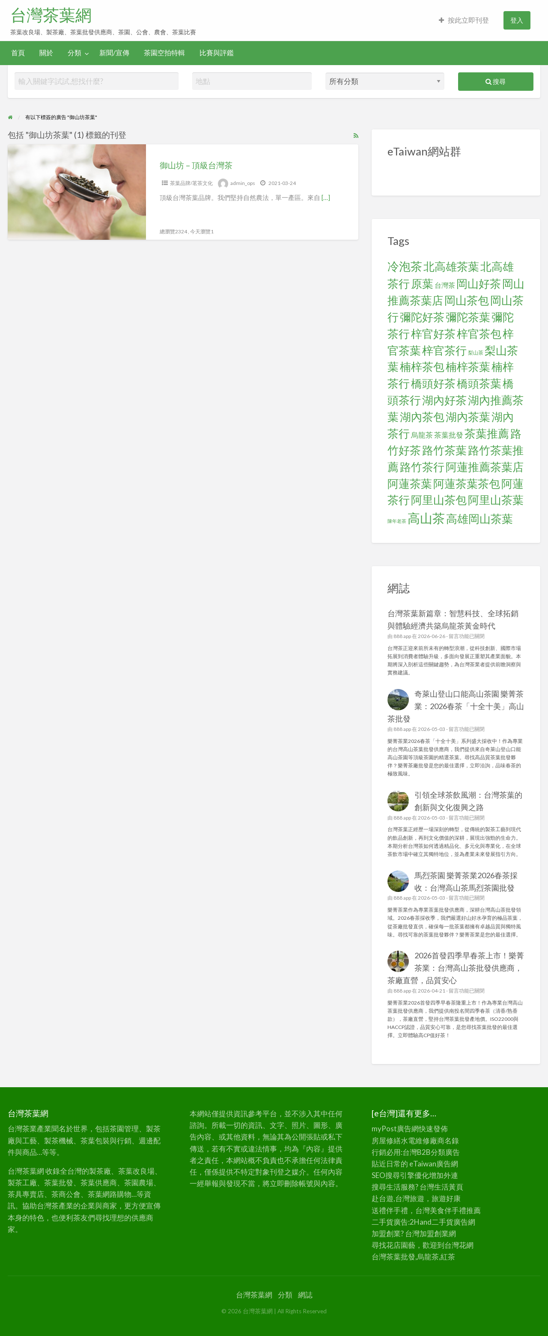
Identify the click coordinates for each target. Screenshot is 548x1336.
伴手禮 (455, 1210)
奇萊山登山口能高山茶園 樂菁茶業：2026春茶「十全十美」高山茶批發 (455, 706)
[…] (326, 197)
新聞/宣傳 (114, 53)
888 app (402, 636)
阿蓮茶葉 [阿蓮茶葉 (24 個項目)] (409, 483)
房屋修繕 (386, 1140)
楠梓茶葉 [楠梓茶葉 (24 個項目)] (468, 366)
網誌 (305, 1294)
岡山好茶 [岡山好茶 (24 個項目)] (478, 283)
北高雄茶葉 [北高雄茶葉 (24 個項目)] (451, 266)
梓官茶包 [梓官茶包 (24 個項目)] (479, 333)
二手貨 (442, 1221)
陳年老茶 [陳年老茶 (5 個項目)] (396, 521)
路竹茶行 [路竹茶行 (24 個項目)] (422, 467)
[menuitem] (464, 20)
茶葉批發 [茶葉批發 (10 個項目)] (448, 434)
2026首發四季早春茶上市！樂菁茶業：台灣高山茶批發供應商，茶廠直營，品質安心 (455, 968)
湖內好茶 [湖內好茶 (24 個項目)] (444, 400)
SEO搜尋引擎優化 (400, 1175)
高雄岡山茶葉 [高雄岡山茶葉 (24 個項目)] (479, 518)
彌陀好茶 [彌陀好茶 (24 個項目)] (422, 317)
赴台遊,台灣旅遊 (398, 1198)
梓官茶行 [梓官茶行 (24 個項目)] (444, 350)
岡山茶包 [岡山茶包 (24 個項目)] (466, 300)
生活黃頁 (448, 1186)
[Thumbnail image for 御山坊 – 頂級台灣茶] (77, 192)
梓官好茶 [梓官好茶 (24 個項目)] (433, 333)
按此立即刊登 (464, 20)
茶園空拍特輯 (164, 53)
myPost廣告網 (395, 1128)
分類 (74, 53)
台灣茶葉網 (51, 15)
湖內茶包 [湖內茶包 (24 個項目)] (422, 416)
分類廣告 (445, 1152)
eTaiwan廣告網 (433, 1163)
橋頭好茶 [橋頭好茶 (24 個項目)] (433, 383)
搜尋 (495, 81)
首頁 (18, 53)
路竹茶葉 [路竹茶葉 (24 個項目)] (444, 450)
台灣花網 (459, 1245)
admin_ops (242, 183)
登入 (516, 20)
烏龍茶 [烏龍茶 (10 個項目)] (422, 434)
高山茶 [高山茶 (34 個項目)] (426, 517)
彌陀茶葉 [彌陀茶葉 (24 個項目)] (468, 317)
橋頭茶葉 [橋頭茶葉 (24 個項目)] (479, 383)
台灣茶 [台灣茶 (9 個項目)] (445, 285)
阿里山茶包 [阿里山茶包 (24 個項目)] (439, 500)
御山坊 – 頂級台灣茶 (196, 165)
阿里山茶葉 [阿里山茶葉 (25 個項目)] (496, 500)
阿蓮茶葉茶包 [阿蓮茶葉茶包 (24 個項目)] (466, 483)
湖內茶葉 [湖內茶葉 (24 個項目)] (468, 416)
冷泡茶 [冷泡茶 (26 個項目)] (404, 266)
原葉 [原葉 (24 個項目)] (422, 283)
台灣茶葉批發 (393, 1256)
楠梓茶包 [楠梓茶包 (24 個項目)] (422, 366)
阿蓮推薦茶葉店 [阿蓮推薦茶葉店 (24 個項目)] (485, 467)
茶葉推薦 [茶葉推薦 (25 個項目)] (487, 433)
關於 (46, 53)
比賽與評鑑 (217, 53)
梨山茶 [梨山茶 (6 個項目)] (475, 352)
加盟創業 (434, 1233)
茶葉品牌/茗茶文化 (191, 183)
